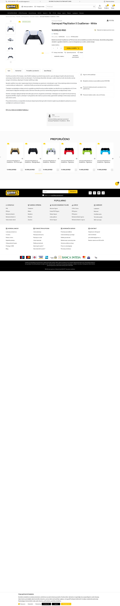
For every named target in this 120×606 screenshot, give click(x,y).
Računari (96, 211)
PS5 (7, 208)
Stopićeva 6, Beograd (94, 232)
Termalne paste (98, 217)
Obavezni (22, 604)
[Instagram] (94, 192)
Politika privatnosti (38, 243)
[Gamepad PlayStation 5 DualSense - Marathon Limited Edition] (51, 151)
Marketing (38, 604)
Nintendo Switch (10, 214)
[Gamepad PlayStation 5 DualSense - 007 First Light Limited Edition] (15, 151)
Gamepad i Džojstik (34, 16)
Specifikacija (47, 70)
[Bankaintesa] (69, 257)
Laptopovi (96, 208)
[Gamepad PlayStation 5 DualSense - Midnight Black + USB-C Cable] (33, 151)
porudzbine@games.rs (23, 1)
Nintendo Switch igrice (78, 217)
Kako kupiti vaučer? (38, 246)
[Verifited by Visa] (88, 257)
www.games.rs (51, 269)
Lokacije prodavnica (11, 232)
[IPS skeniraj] (96, 257)
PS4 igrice (74, 214)
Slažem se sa (53, 195)
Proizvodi (18, 16)
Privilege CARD (10, 246)
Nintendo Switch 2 (11, 217)
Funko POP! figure (54, 211)
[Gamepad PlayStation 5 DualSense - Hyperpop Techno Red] (69, 151)
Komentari (18, 70)
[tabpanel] (33, 37)
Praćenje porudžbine (66, 232)
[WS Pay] (53, 257)
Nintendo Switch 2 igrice (78, 219)
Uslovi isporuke (37, 240)
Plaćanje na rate (37, 237)
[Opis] (9, 70)
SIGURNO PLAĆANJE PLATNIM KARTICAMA (60, 1)
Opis (9, 70)
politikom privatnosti (57, 195)
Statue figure (53, 214)
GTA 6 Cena (75, 208)
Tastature (30, 208)
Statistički (30, 604)
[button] (100, 6)
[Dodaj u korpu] (73, 48)
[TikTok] (103, 192)
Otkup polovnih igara (11, 243)
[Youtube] (98, 192)
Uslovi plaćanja (37, 232)
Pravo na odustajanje (66, 246)
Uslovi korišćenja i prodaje (67, 234)
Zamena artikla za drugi (67, 243)
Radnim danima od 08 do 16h (96, 240)
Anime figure (53, 219)
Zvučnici (30, 219)
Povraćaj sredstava (66, 249)
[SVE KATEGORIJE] (12, 13)
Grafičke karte (98, 214)
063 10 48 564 (12, 1)
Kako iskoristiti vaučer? (39, 249)
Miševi (29, 211)
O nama (8, 234)
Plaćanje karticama (38, 234)
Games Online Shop (10, 16)
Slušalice (30, 214)
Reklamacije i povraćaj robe (68, 240)
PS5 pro (8, 211)
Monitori (30, 217)
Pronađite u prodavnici (32, 70)
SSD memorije (98, 220)
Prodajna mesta (40, 6)
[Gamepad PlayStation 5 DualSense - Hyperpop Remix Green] (87, 151)
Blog (7, 249)
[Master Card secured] (84, 257)
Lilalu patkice (53, 217)
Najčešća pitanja (110, 1)
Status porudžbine (28, 6)
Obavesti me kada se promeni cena (105, 30)
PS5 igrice (74, 211)
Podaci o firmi (9, 237)
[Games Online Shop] (12, 6)
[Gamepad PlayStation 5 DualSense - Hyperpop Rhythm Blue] (105, 151)
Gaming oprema (25, 16)
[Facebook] (90, 192)
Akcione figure (54, 208)
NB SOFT (63, 269)
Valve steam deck (11, 219)
